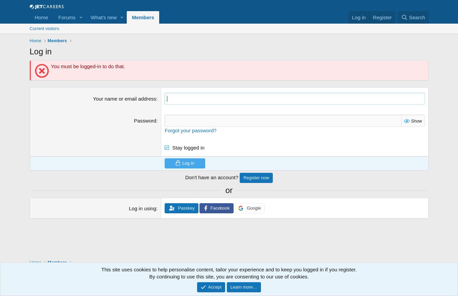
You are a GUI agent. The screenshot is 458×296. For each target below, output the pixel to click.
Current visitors (44, 28)
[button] (81, 17)
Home (41, 17)
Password (145, 121)
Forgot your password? (190, 130)
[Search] (413, 17)
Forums (67, 17)
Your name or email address (124, 99)
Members (143, 17)
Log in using (142, 208)
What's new (104, 17)
